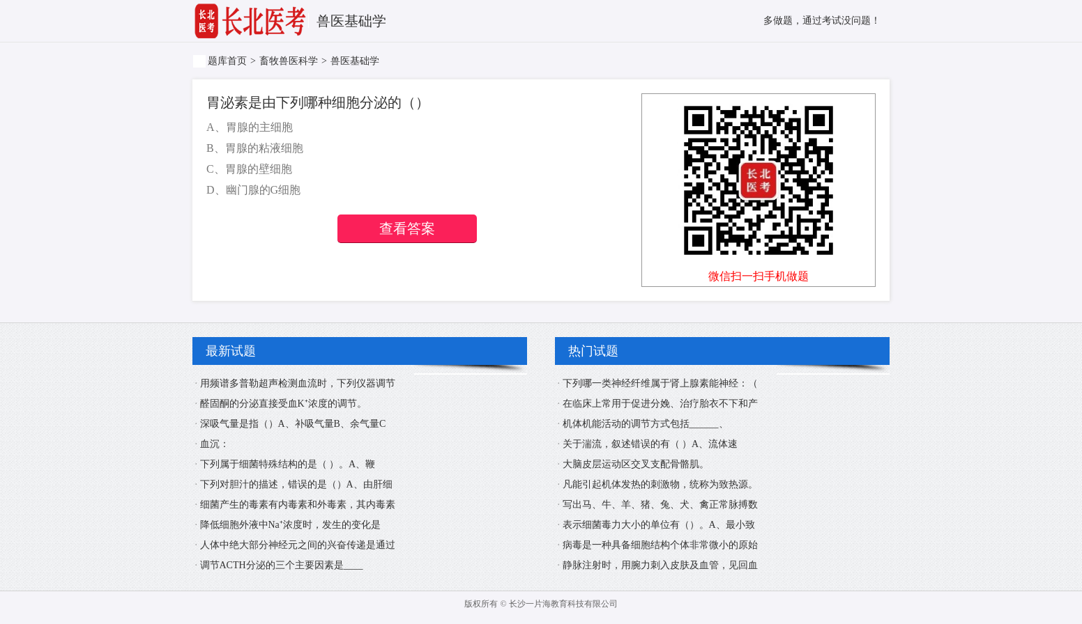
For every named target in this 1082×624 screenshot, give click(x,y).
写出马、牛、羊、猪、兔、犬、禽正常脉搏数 (660, 504)
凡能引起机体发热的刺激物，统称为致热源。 (660, 484)
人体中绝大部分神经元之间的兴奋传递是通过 (297, 545)
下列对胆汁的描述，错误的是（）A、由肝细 (296, 484)
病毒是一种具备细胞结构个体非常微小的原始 (660, 545)
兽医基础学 (354, 61)
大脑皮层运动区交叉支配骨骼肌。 (636, 464)
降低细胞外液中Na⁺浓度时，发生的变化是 (290, 525)
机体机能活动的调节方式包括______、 (646, 424)
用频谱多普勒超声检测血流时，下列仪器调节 (297, 383)
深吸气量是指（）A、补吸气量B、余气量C (293, 424)
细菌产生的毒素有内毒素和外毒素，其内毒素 (297, 504)
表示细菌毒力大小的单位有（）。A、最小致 (659, 525)
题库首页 (227, 61)
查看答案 (407, 228)
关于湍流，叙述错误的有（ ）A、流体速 (650, 444)
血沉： (214, 444)
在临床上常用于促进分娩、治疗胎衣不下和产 (660, 403)
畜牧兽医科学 (288, 61)
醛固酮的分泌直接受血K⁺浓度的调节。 (283, 403)
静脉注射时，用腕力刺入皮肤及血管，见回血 (660, 565)
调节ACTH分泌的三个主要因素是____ (281, 565)
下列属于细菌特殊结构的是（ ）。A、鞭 (288, 464)
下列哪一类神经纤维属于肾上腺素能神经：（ (660, 383)
